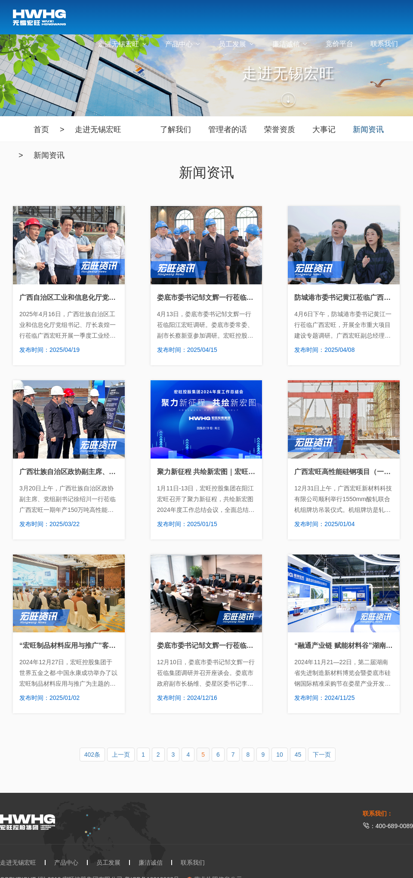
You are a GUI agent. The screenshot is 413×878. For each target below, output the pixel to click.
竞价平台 (339, 43)
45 (298, 754)
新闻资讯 (49, 155)
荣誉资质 (279, 129)
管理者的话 (227, 129)
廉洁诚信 (290, 44)
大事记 (324, 129)
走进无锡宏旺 (123, 44)
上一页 (121, 754)
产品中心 (183, 44)
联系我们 (384, 43)
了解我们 (175, 129)
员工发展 (237, 44)
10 (279, 754)
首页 (41, 129)
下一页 (322, 754)
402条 (92, 754)
